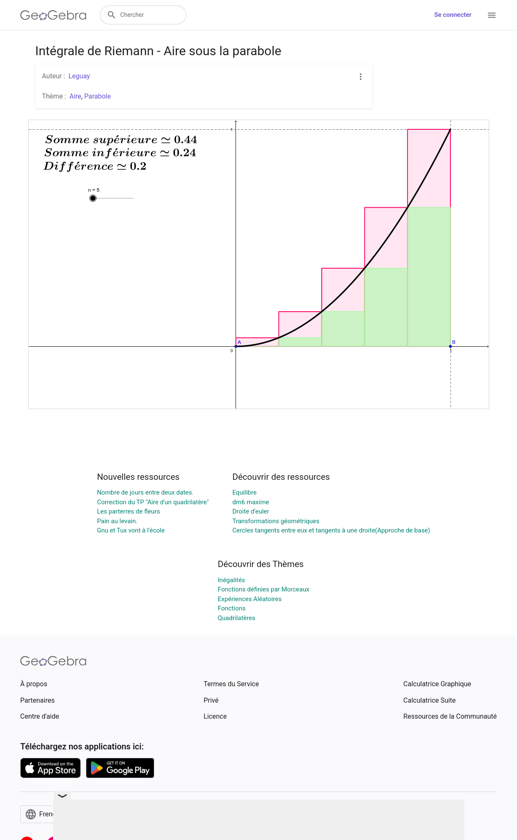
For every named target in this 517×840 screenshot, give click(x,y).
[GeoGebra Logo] (53, 15)
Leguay (79, 76)
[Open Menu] (492, 15)
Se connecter (452, 15)
